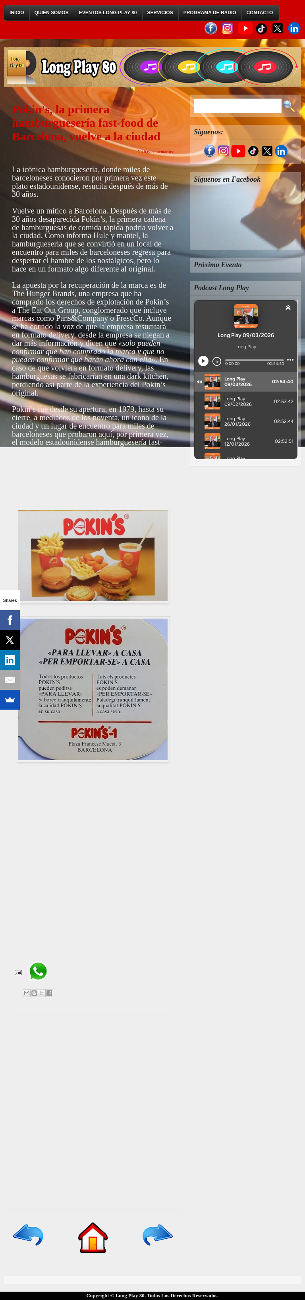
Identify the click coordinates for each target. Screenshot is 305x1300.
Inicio (17, 13)
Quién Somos (52, 13)
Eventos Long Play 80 (108, 13)
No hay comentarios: (155, 151)
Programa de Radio (209, 13)
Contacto (260, 13)
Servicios (160, 13)
